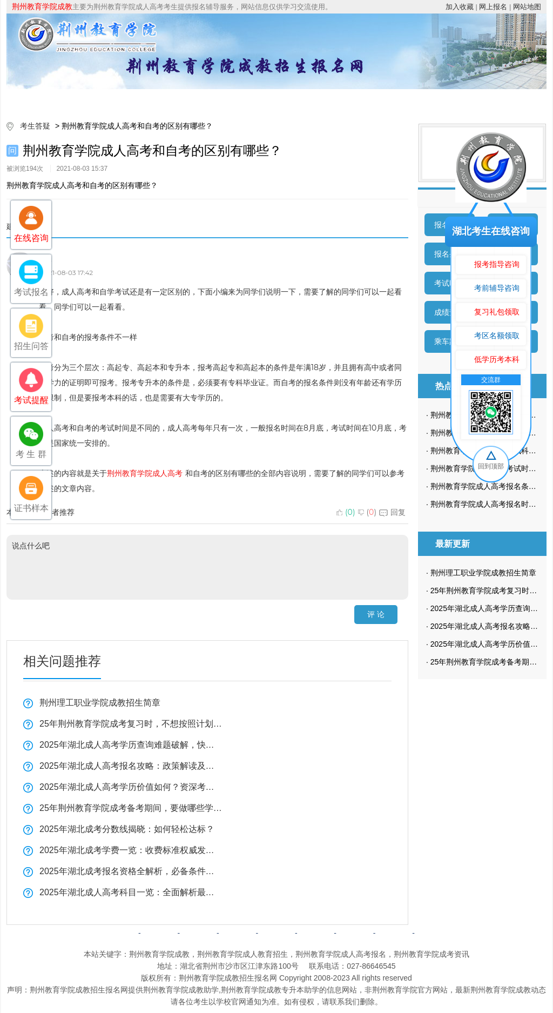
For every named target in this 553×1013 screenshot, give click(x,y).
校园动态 (370, 100)
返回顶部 (433, 933)
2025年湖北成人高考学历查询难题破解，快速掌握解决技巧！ (130, 744)
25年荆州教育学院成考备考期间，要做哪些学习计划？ (130, 808)
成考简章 (183, 100)
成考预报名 (494, 100)
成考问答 (315, 933)
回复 (392, 512)
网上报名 (493, 7)
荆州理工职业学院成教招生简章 (99, 702)
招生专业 (246, 100)
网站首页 (59, 100)
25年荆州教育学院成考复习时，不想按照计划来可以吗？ (130, 723)
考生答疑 (432, 100)
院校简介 (121, 100)
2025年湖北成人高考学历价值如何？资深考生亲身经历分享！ (130, 786)
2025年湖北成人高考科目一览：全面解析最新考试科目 (130, 892)
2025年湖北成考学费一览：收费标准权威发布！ (130, 850)
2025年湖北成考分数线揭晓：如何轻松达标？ (126, 829)
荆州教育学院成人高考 (145, 473)
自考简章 (237, 933)
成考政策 (308, 100)
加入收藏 (460, 7)
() (345, 512)
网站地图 (527, 7)
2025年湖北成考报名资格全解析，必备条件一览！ (130, 871)
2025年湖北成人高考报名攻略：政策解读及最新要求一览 (130, 765)
